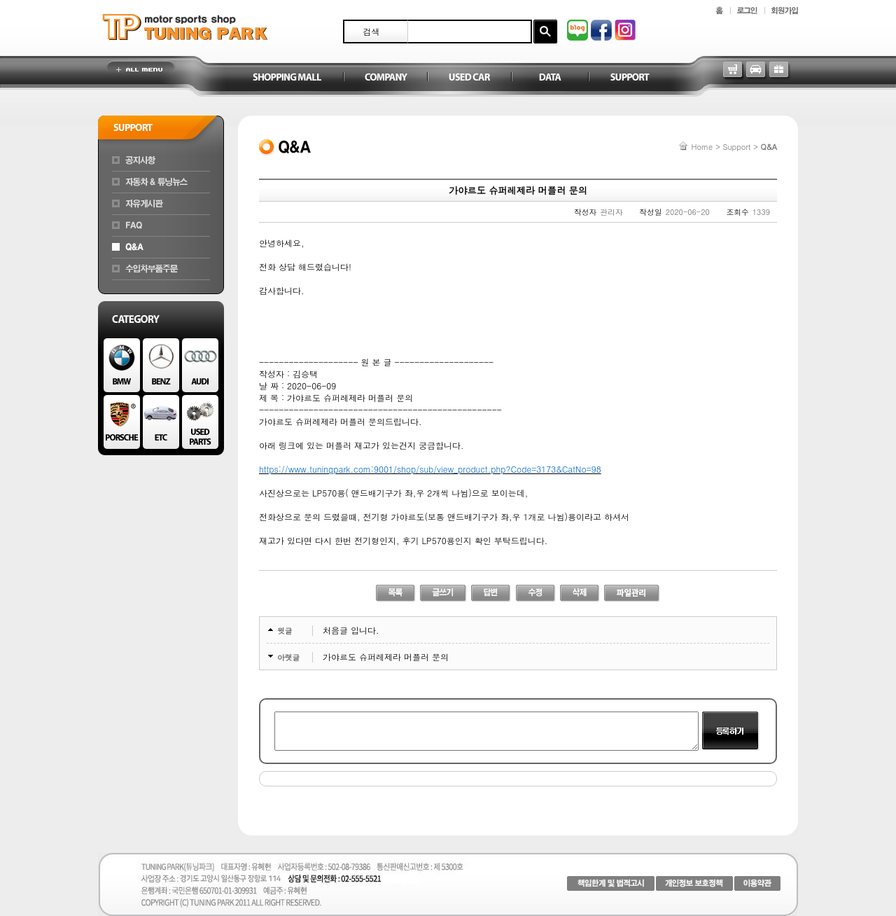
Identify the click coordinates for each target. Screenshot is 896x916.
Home (702, 146)
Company (385, 78)
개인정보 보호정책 (694, 883)
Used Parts (200, 422)
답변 (491, 593)
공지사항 (161, 160)
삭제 (580, 593)
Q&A (161, 247)
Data (549, 78)
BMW (122, 365)
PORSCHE (122, 422)
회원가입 (784, 11)
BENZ (161, 365)
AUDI (200, 365)
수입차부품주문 (161, 268)
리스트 (396, 593)
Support (630, 78)
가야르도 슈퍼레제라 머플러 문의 (386, 656)
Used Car (469, 78)
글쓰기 (443, 593)
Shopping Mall (287, 78)
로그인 (747, 11)
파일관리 (632, 593)
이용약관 (757, 883)
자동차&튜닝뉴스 (161, 182)
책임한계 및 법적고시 (610, 883)
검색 (371, 31)
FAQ (161, 225)
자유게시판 (161, 203)
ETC (161, 422)
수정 (536, 593)
